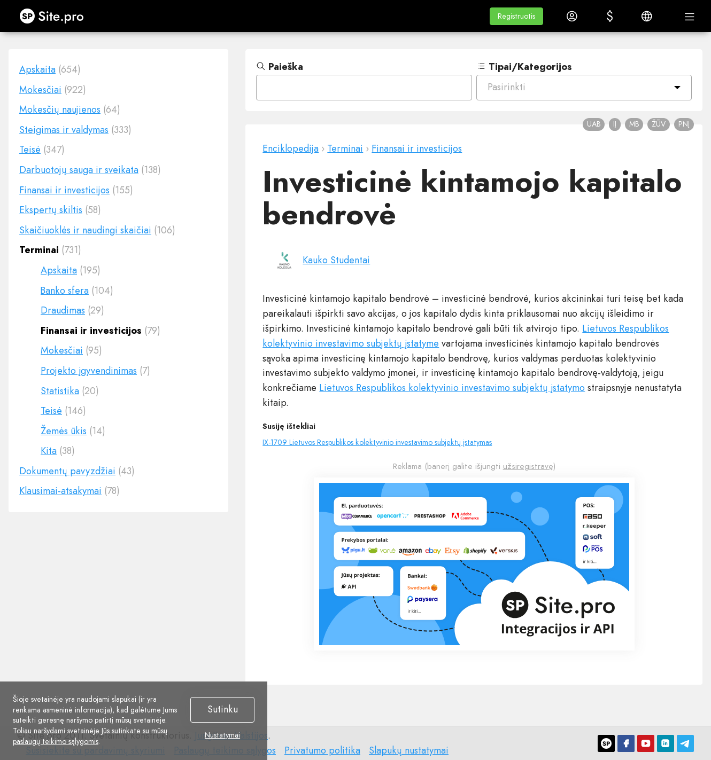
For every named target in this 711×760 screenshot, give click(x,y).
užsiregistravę (528, 466)
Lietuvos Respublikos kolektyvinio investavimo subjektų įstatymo (452, 388)
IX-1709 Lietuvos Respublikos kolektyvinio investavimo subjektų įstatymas (377, 442)
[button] (516, 16)
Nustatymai (222, 735)
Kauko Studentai (336, 260)
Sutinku (222, 709)
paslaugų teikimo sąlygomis (55, 741)
